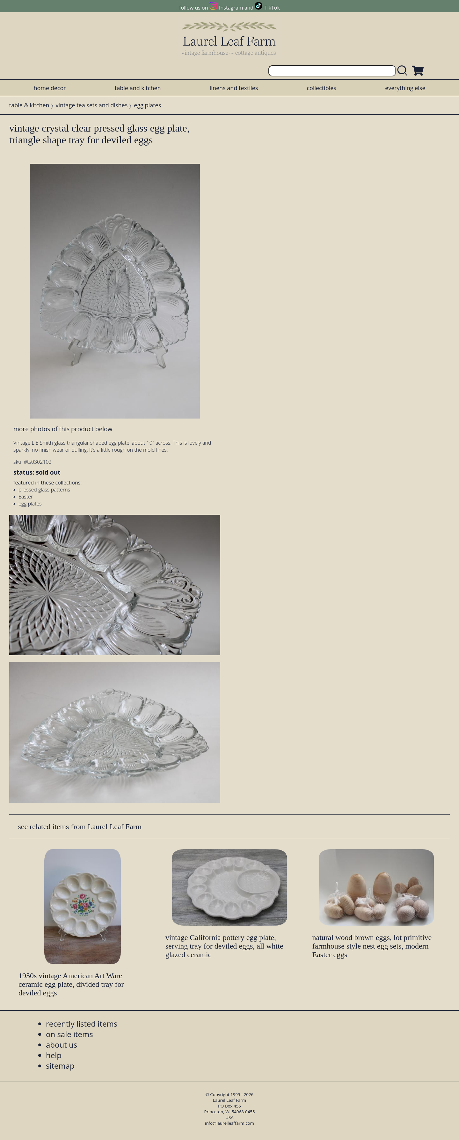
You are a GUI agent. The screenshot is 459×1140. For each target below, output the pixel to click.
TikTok (272, 7)
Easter (25, 496)
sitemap (60, 1065)
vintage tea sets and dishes (92, 105)
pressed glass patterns (44, 489)
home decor (49, 88)
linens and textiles (234, 88)
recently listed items (81, 1023)
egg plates (147, 105)
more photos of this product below (62, 429)
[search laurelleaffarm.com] (404, 70)
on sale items (69, 1034)
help (54, 1055)
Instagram (231, 7)
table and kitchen (138, 88)
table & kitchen (29, 105)
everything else (405, 88)
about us (61, 1044)
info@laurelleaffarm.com (229, 1123)
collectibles (321, 88)
